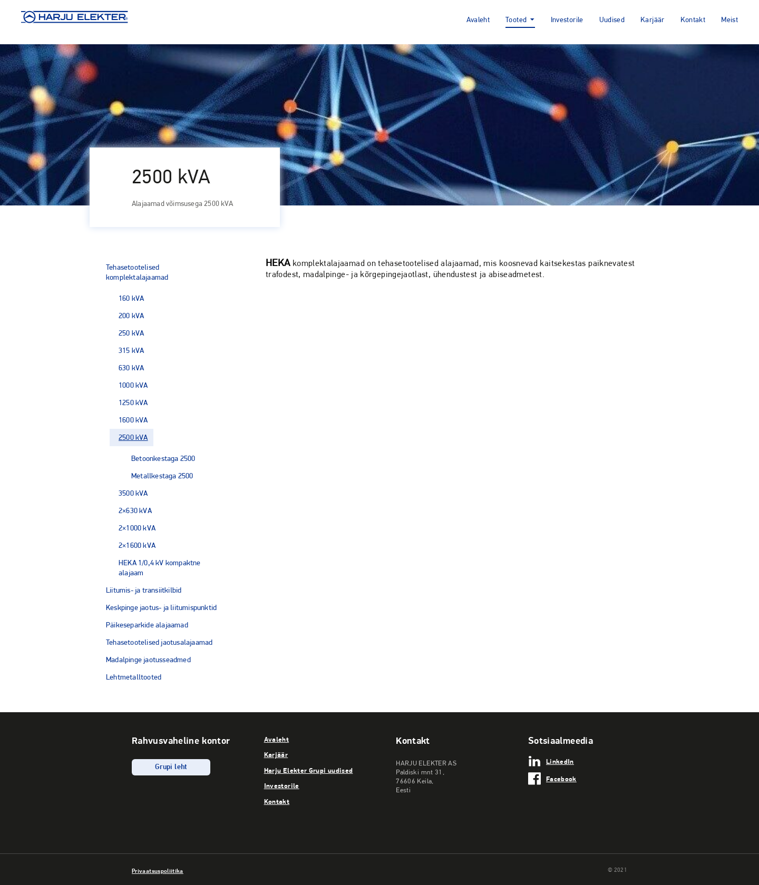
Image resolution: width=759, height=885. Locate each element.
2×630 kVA (135, 510)
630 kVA (131, 367)
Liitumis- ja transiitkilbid (143, 590)
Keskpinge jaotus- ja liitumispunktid (161, 607)
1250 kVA (133, 402)
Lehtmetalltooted (133, 677)
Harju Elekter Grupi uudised (308, 770)
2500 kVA (133, 437)
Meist (729, 20)
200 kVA (131, 315)
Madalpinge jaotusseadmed (148, 659)
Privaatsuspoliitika (157, 870)
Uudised (612, 20)
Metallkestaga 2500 (162, 475)
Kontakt (693, 20)
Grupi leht (171, 767)
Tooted (516, 20)
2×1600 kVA (137, 545)
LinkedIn (560, 761)
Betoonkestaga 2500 (163, 458)
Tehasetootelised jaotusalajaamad (159, 642)
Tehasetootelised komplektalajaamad (137, 272)
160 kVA (131, 298)
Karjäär (652, 20)
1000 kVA (133, 385)
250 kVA (131, 333)
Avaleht (478, 20)
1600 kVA (133, 420)
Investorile (567, 20)
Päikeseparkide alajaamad (147, 625)
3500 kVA (133, 493)
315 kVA (131, 350)
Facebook (561, 778)
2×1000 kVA (137, 528)
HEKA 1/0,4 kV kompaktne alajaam (160, 567)
